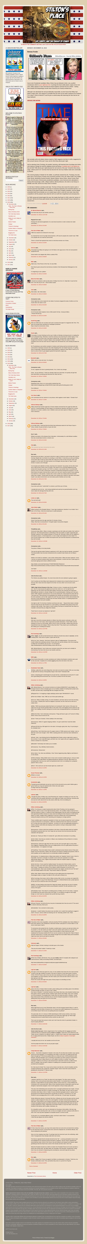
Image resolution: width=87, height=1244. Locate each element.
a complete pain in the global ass (70, 166)
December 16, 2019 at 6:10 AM (39, 315)
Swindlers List (11, 216)
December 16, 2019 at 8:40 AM (39, 502)
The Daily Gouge (10, 309)
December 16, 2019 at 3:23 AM (39, 242)
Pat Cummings (35, 633)
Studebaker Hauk (35, 668)
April (10, 253)
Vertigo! (10, 224)
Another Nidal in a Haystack (15, 228)
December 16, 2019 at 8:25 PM (39, 896)
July (10, 246)
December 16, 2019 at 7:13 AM (39, 399)
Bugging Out (11, 232)
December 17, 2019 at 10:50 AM (39, 1045)
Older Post (77, 1173)
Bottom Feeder (12, 221)
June (10, 248)
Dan (32, 1157)
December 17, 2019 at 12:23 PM (39, 1072)
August (11, 244)
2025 (8, 189)
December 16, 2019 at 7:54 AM (39, 418)
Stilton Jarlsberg (35, 685)
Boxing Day (11, 209)
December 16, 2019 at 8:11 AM (39, 449)
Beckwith (33, 358)
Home (55, 1173)
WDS (32, 657)
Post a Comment (33, 1166)
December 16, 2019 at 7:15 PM (39, 789)
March (10, 255)
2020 (8, 200)
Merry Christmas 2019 (13, 211)
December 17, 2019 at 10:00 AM (39, 1024)
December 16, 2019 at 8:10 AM (39, 440)
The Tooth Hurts (12, 235)
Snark (32, 333)
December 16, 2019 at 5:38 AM (39, 284)
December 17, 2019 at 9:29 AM (39, 964)
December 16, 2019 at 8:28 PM (39, 914)
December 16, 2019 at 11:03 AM (39, 541)
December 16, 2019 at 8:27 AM (39, 493)
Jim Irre (33, 247)
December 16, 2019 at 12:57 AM (39, 214)
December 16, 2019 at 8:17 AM (39, 479)
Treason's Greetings (13, 226)
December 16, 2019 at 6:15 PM (39, 777)
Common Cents (9, 301)
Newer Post (31, 1173)
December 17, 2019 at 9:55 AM (39, 1000)
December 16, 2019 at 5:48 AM (39, 294)
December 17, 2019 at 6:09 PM (39, 1152)
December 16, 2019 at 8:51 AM (39, 513)
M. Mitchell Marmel (36, 210)
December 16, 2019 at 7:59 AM (39, 429)
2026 (8, 187)
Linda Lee (33, 498)
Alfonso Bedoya (35, 404)
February (11, 257)
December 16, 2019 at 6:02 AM (39, 304)
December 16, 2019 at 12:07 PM (39, 628)
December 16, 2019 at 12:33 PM (39, 652)
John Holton (34, 507)
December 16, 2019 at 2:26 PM (39, 680)
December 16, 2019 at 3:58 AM (39, 256)
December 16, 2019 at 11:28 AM (39, 570)
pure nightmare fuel (45, 85)
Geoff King (34, 320)
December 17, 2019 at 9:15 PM (39, 1163)
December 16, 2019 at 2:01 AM (39, 225)
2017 (8, 264)
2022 (8, 195)
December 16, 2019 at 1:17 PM (39, 663)
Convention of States (11, 303)
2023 (8, 193)
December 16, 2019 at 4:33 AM (39, 273)
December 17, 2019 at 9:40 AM (39, 981)
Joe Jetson (34, 395)
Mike (32, 261)
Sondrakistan (9, 307)
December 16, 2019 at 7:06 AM (39, 376)
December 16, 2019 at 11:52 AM (39, 613)
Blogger (52, 1237)
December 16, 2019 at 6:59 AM (39, 362)
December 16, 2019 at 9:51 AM (39, 524)
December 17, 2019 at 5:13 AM (39, 950)
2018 (8, 262)
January (11, 259)
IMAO (7, 305)
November (11, 237)
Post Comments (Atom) (40, 1176)
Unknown (33, 943)
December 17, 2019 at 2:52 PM (39, 1120)
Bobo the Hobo (35, 278)
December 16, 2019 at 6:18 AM (39, 328)
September (12, 242)
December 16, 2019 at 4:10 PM (39, 767)
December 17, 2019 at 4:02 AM (39, 938)
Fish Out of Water (35, 230)
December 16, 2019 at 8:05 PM (39, 802)
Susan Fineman (35, 773)
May (10, 250)
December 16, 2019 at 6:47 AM (39, 353)
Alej (32, 445)
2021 (8, 197)
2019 (8, 202)
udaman (33, 794)
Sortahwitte (34, 782)
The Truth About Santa (14, 214)
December (11, 204)
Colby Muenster (35, 1050)
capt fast (33, 969)
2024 (8, 191)
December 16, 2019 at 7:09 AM (39, 390)
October (11, 240)
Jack (32, 289)
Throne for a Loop (12, 230)
